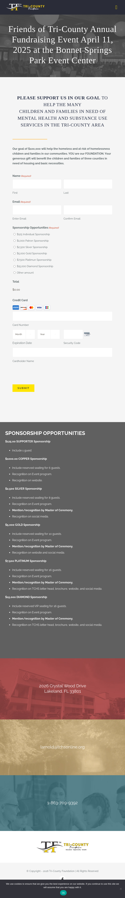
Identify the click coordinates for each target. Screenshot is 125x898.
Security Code (72, 343)
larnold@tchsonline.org (62, 746)
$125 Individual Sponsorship (33, 234)
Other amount (25, 272)
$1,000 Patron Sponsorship (33, 240)
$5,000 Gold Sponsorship (32, 253)
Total (15, 281)
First (15, 192)
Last (66, 192)
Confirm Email (72, 218)
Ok (63, 893)
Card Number (20, 325)
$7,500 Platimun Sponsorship (34, 259)
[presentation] (38, 374)
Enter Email (19, 218)
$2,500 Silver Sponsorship (32, 247)
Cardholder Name (23, 361)
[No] (120, 889)
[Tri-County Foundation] (62, 842)
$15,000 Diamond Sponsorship (35, 266)
